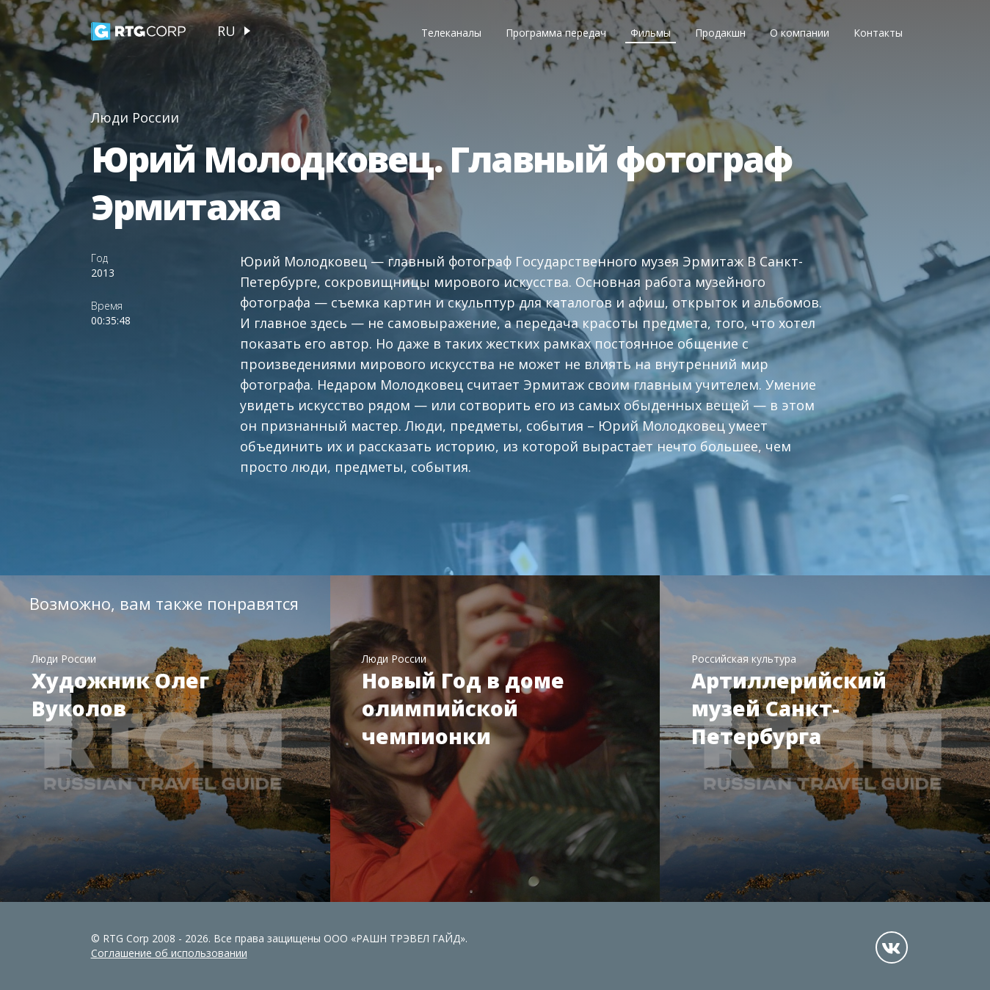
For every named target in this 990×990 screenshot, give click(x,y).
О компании (799, 33)
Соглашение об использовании (169, 953)
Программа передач (556, 33)
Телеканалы (451, 33)
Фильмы (650, 33)
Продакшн (720, 33)
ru (226, 31)
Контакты (878, 33)
